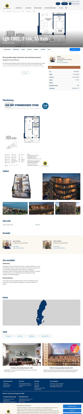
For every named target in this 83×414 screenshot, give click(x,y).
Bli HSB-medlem (7, 385)
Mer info (29, 49)
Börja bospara (38, 8)
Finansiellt (36, 385)
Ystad (18, 11)
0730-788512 (60, 61)
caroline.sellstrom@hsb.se (59, 248)
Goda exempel (37, 389)
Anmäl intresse (74, 49)
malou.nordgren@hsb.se (62, 62)
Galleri (23, 49)
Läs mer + (25, 72)
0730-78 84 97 (56, 246)
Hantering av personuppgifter (57, 383)
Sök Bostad (19, 8)
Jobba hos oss (73, 1)
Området (43, 49)
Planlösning (16, 49)
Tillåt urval (72, 399)
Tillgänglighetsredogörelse (56, 386)
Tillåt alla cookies (72, 395)
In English (77, 1)
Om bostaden (7, 49)
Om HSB (68, 1)
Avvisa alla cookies (72, 404)
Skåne (14, 11)
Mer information (69, 411)
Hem (4, 11)
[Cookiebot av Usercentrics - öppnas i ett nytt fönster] (8, 411)
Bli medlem (28, 8)
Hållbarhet (64, 1)
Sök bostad (5, 383)
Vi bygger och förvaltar (39, 388)
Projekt (22, 11)
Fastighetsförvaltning (50, 8)
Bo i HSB (61, 8)
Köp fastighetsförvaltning (25, 383)
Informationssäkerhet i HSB (56, 385)
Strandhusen (28, 11)
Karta (49, 49)
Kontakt (36, 49)
